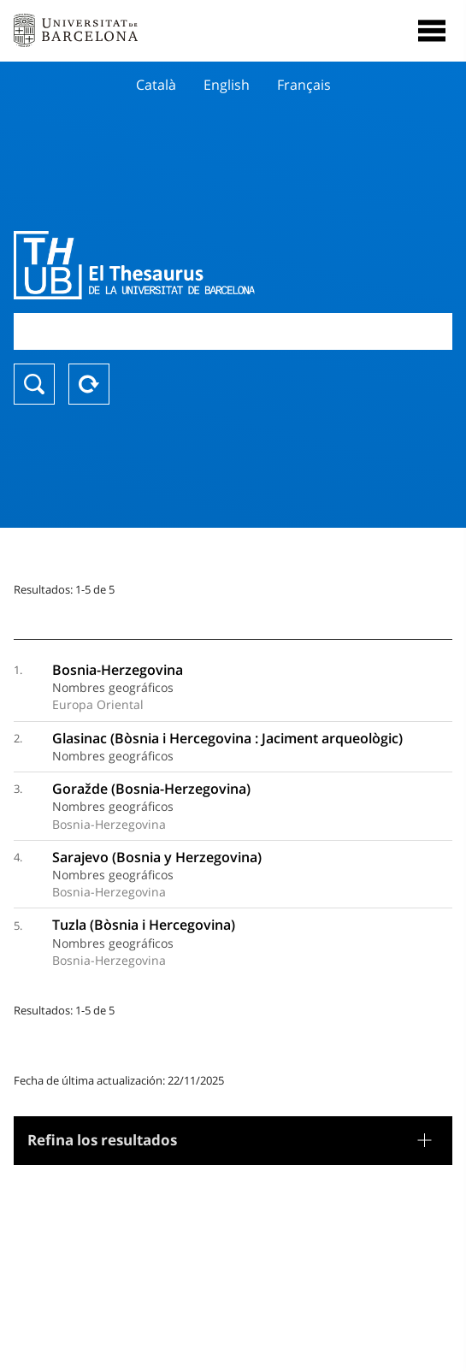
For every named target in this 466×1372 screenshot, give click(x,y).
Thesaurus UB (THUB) (167, 265)
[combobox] (233, 331)
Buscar (34, 384)
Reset (88, 384)
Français (304, 84)
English (227, 84)
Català (156, 84)
